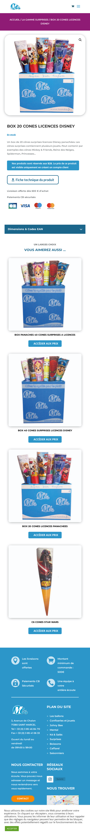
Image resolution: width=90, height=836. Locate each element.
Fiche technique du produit (35, 180)
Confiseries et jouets (62, 720)
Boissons (55, 743)
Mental (54, 729)
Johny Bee (56, 725)
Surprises (55, 739)
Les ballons (57, 716)
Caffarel (55, 748)
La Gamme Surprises (35, 19)
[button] (80, 40)
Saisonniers (57, 753)
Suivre (60, 779)
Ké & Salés (56, 734)
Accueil (15, 19)
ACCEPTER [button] (12, 828)
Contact (23, 798)
